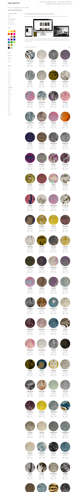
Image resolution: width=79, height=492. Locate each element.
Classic (9, 82)
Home (9, 7)
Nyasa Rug (30, 205)
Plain (9, 104)
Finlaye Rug (53, 122)
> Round (22, 7)
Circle (9, 58)
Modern (9, 99)
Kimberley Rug (53, 205)
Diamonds (10, 89)
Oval (9, 60)
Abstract (9, 72)
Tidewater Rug (65, 226)
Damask (9, 85)
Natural (9, 102)
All (8, 70)
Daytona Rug (41, 143)
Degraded (26, 7)
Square (9, 57)
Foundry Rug (41, 164)
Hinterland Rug (53, 143)
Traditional (10, 113)
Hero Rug (30, 143)
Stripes (9, 111)
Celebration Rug (53, 308)
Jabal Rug (42, 81)
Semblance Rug (41, 122)
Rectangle (10, 55)
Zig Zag (9, 114)
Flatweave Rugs (11, 20)
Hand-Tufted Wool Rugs (17, 7)
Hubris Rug (53, 102)
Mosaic (9, 101)
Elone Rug (53, 391)
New (9, 68)
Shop (11, 7)
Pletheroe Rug (65, 81)
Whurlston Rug (53, 473)
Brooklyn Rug (65, 143)
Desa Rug (30, 81)
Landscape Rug (30, 391)
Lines (9, 97)
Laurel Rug (41, 205)
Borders (9, 77)
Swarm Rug (65, 122)
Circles (9, 80)
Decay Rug (53, 246)
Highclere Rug (30, 102)
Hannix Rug (41, 267)
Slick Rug (53, 184)
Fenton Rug (65, 102)
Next (69, 47)
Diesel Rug (30, 226)
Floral (9, 92)
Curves (9, 84)
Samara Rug (53, 81)
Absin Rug (53, 370)
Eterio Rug (53, 226)
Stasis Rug (30, 184)
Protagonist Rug (53, 329)
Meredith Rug (30, 246)
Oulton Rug (30, 164)
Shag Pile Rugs (10, 22)
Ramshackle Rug (29, 267)
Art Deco (9, 75)
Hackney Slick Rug (30, 122)
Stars (9, 109)
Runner (9, 62)
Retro (9, 106)
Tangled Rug (65, 473)
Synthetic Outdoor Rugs (12, 24)
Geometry (10, 94)
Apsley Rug (53, 453)
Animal (9, 73)
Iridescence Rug (41, 102)
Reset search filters (12, 13)
